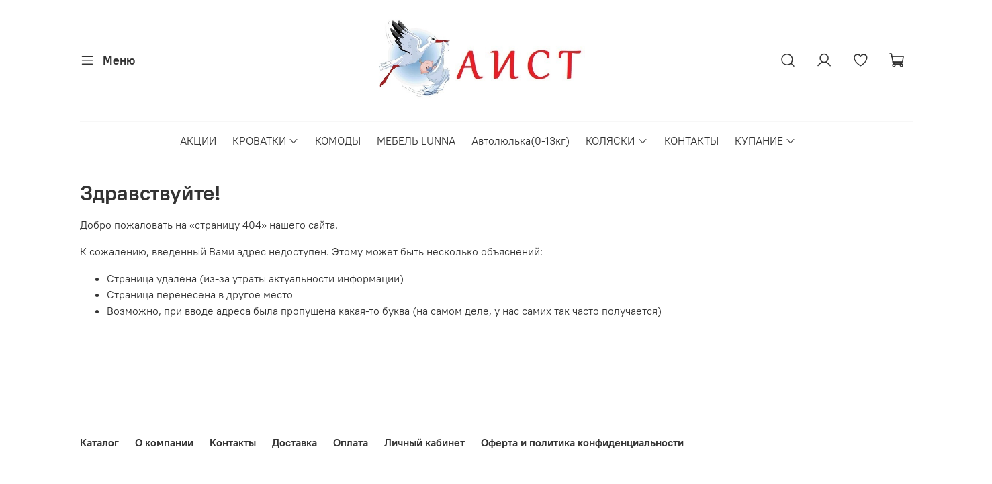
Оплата (350, 442)
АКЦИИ (198, 140)
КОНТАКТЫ (691, 140)
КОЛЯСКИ (616, 140)
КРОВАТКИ (265, 140)
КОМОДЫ (338, 140)
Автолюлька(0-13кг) (520, 140)
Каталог (99, 442)
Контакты (233, 442)
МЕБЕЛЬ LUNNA (416, 140)
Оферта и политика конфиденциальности (582, 442)
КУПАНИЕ (765, 140)
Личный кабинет (424, 442)
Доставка (294, 442)
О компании (164, 442)
